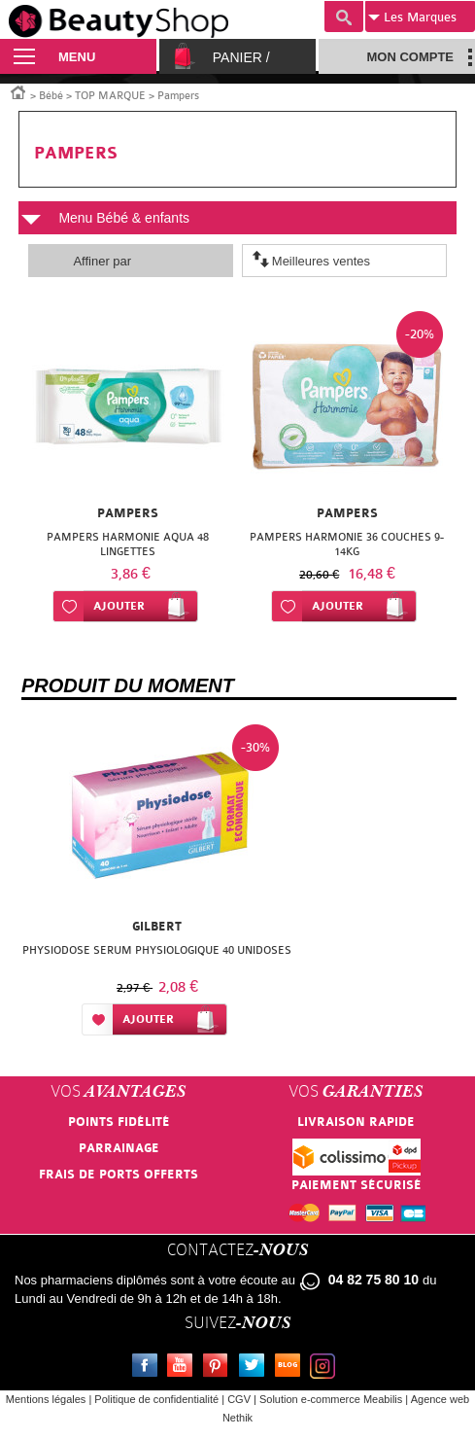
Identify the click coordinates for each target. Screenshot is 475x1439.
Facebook (148, 1368)
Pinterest (219, 1368)
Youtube (183, 1368)
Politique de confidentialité (156, 1399)
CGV (239, 1399)
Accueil (18, 91)
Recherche (343, 16)
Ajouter (119, 606)
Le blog (291, 1368)
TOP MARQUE (110, 95)
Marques (412, 17)
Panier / (241, 57)
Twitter (255, 1368)
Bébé (51, 95)
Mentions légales (46, 1399)
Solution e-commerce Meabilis (330, 1399)
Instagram (326, 1368)
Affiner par (102, 261)
